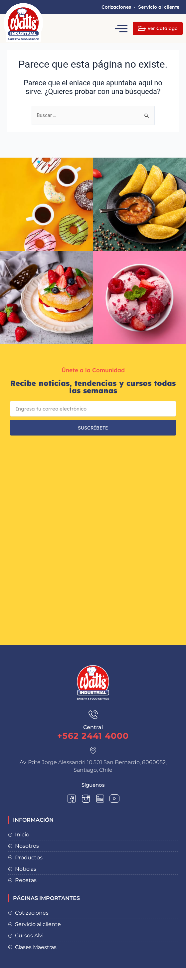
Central (93, 727)
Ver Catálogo (158, 28)
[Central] (93, 714)
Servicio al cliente (158, 7)
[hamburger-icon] (121, 28)
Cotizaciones (116, 7)
